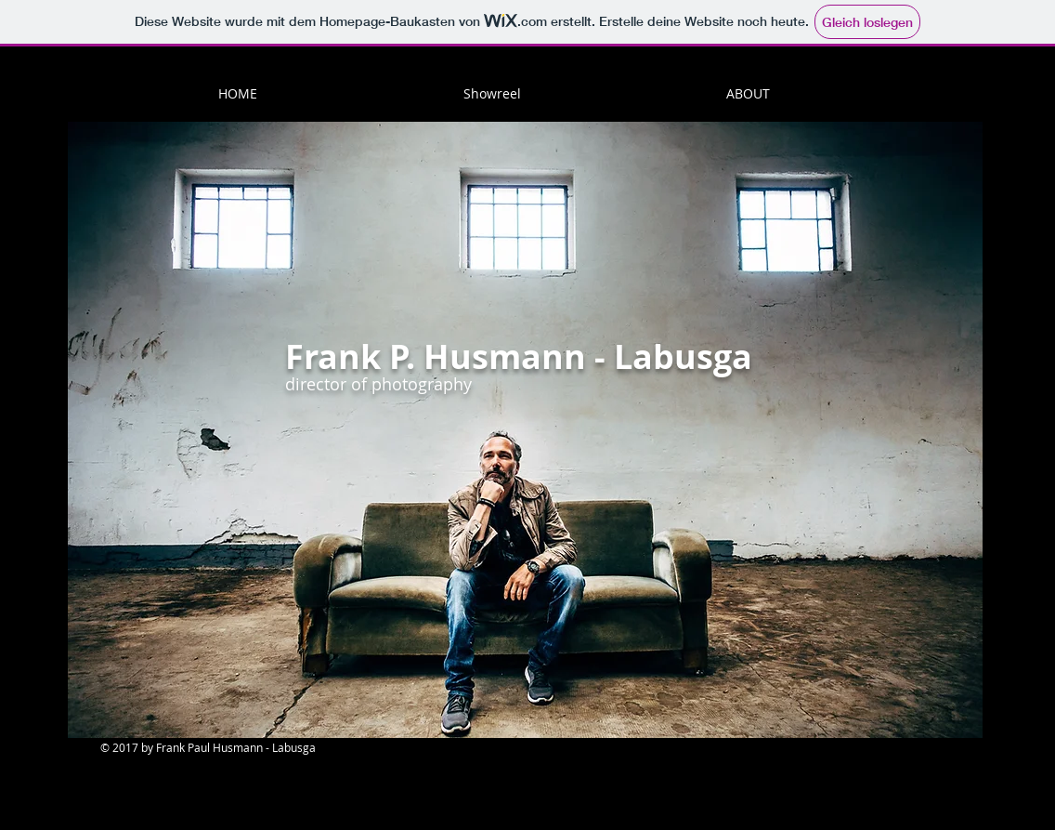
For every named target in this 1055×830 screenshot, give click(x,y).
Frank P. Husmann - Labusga (518, 356)
